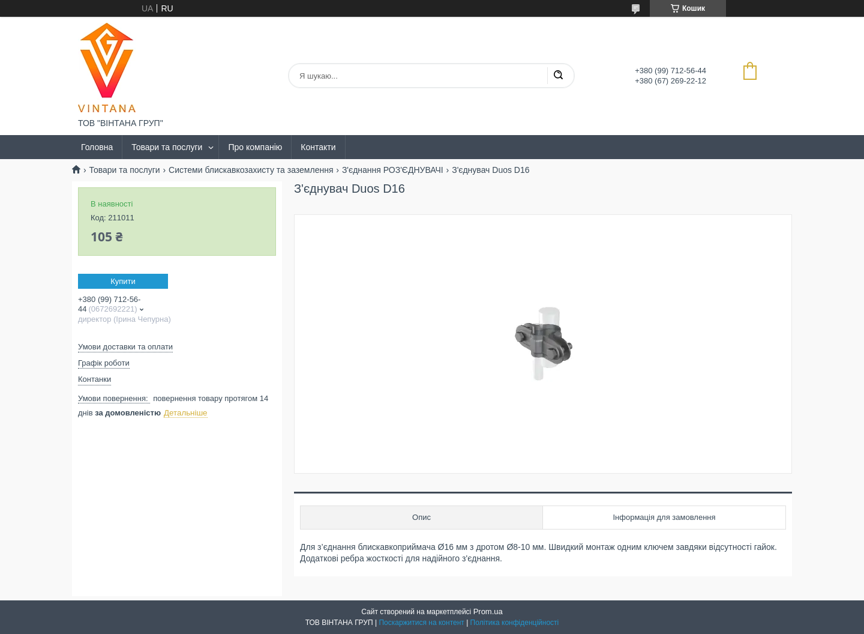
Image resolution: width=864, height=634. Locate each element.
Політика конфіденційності (514, 622)
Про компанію (255, 147)
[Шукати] (558, 75)
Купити (123, 281)
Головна (97, 147)
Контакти (318, 147)
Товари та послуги (166, 147)
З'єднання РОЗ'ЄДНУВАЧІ (392, 170)
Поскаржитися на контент (421, 622)
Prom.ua (488, 611)
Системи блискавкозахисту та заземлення (251, 170)
